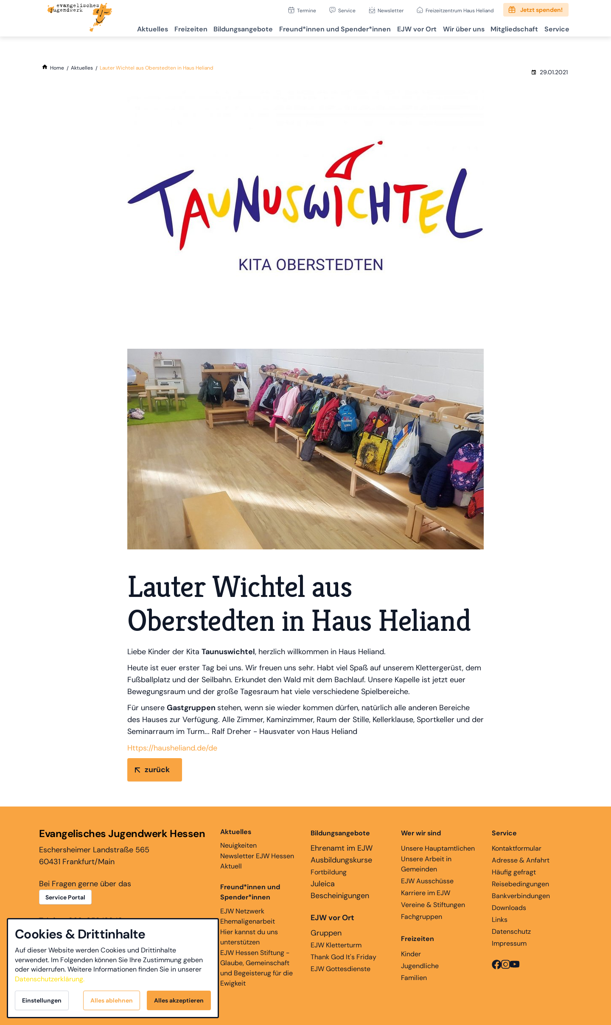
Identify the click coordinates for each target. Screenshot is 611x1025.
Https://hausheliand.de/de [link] (172, 748)
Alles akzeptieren (179, 1000)
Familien (414, 977)
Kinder (411, 953)
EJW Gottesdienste (340, 968)
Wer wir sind (421, 833)
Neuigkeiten (238, 838)
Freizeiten (164, 27)
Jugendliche (420, 965)
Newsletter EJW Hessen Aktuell (257, 861)
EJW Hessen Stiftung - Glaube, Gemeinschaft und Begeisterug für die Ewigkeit (256, 968)
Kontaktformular (516, 848)
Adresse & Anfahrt (520, 860)
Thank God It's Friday (343, 956)
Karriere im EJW (425, 892)
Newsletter (391, 10)
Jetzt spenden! (541, 10)
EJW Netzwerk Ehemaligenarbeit (247, 916)
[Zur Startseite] (80, 18)
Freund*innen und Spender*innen (250, 892)
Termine (306, 10)
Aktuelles (122, 27)
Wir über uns (453, 27)
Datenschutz (511, 931)
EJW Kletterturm (336, 945)
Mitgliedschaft (508, 27)
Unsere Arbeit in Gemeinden (426, 864)
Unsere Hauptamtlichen (438, 848)
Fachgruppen (421, 916)
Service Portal (65, 897)
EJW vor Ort (402, 27)
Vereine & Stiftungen (433, 904)
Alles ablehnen (111, 1000)
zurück (157, 770)
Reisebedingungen (520, 883)
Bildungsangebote (221, 27)
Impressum (509, 943)
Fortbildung (329, 872)
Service (347, 10)
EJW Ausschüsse (427, 881)
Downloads (509, 907)
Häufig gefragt (514, 872)
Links (499, 919)
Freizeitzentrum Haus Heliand (460, 10)
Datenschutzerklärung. (49, 979)
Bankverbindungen (521, 895)
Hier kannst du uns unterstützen (249, 937)
